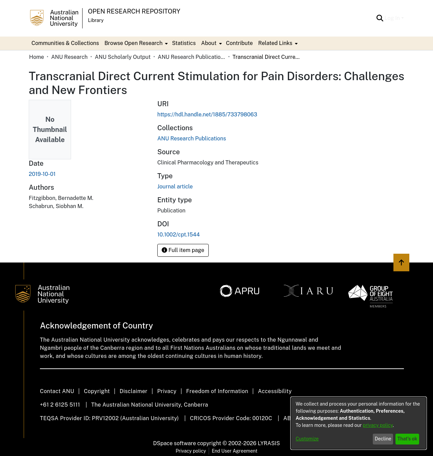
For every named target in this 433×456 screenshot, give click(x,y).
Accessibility (275, 391)
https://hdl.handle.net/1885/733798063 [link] (207, 114)
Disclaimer (133, 391)
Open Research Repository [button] (134, 11)
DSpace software (174, 443)
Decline (383, 438)
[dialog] (358, 423)
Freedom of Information (217, 391)
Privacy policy (191, 451)
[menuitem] (135, 43)
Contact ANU (57, 391)
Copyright (97, 391)
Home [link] (36, 57)
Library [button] (96, 20)
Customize (307, 438)
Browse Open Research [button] (134, 43)
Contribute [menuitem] (239, 43)
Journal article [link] (175, 186)
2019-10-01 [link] (42, 174)
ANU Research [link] (69, 57)
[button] (380, 18)
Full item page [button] (183, 250)
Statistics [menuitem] (184, 43)
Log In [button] (393, 18)
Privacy (167, 391)
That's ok (407, 438)
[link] (191, 138)
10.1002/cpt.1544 (178, 234)
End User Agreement (234, 451)
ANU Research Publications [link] (191, 57)
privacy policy (378, 425)
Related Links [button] (275, 43)
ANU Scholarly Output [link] (123, 57)
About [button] (208, 43)
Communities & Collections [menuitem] (65, 43)
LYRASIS (269, 443)
